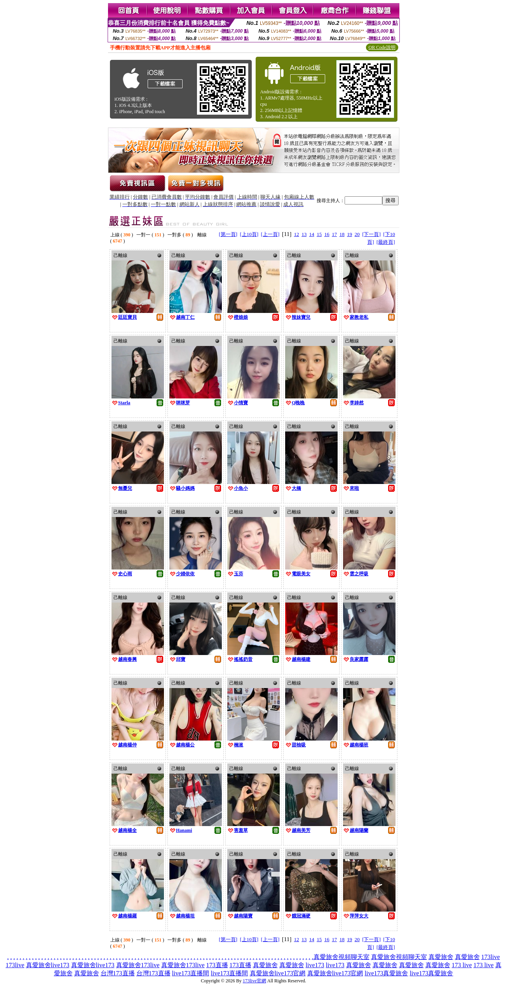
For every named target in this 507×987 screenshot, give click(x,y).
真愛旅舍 (441, 957)
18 (342, 234)
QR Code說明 (382, 47)
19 (349, 234)
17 (334, 234)
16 (326, 234)
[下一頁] (371, 234)
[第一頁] (228, 234)
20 (357, 234)
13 (304, 234)
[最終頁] (385, 242)
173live (490, 957)
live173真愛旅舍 (386, 973)
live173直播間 (190, 973)
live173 (315, 965)
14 (311, 234)
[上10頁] (249, 234)
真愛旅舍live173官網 (278, 973)
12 (296, 234)
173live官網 (254, 981)
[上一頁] (270, 234)
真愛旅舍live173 (48, 965)
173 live (462, 965)
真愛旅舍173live (138, 965)
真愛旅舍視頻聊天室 (341, 957)
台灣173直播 (118, 973)
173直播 (217, 965)
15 (319, 234)
